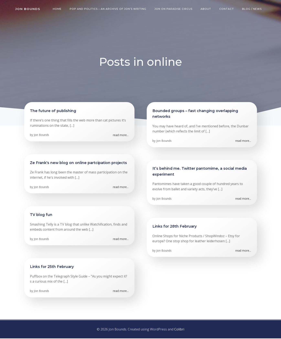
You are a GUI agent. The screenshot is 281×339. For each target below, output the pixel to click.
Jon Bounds (42, 136)
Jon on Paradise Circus (174, 9)
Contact (227, 9)
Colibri (179, 330)
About (206, 9)
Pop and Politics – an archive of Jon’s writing (108, 9)
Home (57, 9)
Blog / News (252, 9)
